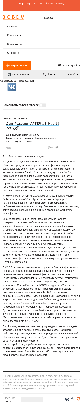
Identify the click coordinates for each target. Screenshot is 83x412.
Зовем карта (14, 44)
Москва (48, 17)
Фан (9, 147)
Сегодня (7, 118)
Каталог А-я (14, 35)
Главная (12, 26)
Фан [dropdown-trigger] (50, 74)
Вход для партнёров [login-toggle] (70, 65)
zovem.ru (7, 401)
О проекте (13, 52)
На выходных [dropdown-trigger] (16, 74)
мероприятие (19, 65)
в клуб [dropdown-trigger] (71, 74)
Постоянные (20, 118)
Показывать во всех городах (21, 105)
